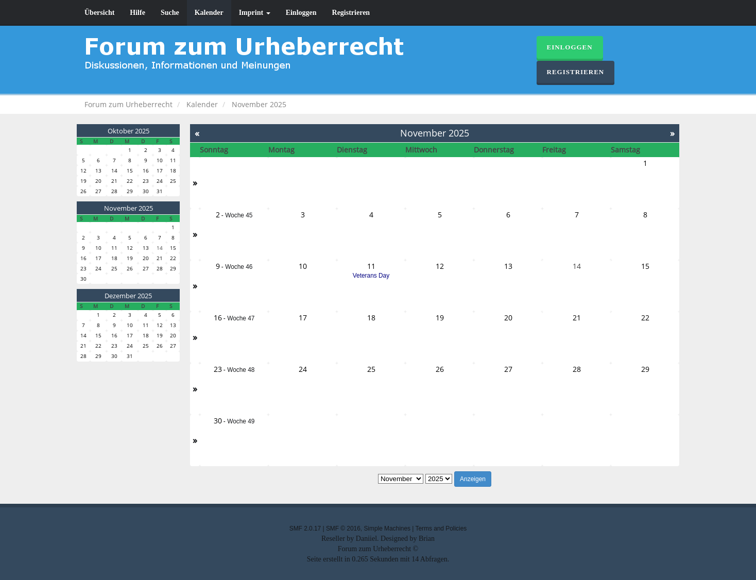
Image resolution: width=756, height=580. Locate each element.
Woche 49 (240, 421)
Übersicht (99, 12)
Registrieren (351, 12)
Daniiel (366, 538)
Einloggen (301, 12)
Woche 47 (240, 318)
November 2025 (128, 208)
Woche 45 (238, 215)
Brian (427, 538)
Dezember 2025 (128, 295)
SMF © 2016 (343, 528)
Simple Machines (387, 528)
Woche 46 (238, 266)
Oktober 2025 (128, 130)
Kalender (209, 12)
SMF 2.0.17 (305, 528)
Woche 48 (240, 369)
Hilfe (137, 12)
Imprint (254, 12)
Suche (170, 12)
